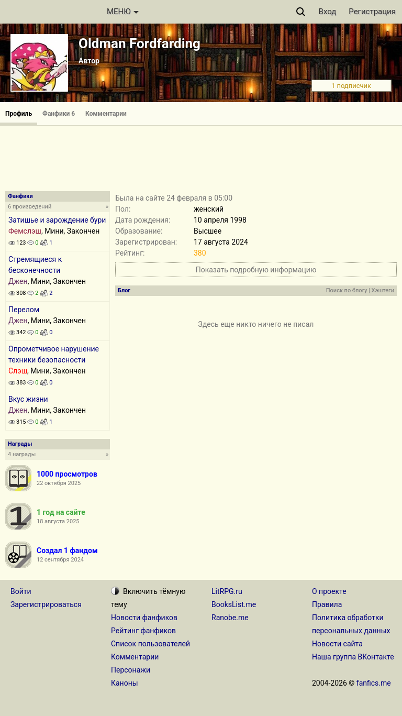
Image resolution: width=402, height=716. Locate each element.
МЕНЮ (123, 11)
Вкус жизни (28, 399)
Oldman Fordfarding (139, 43)
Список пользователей (150, 644)
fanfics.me (373, 683)
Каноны (124, 683)
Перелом (23, 309)
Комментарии (106, 113)
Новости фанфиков (144, 617)
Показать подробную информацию (256, 270)
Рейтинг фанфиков (143, 630)
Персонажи (130, 670)
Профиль (18, 113)
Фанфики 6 (58, 113)
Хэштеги (383, 290)
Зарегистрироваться (46, 604)
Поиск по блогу (346, 290)
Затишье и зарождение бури (57, 220)
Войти (20, 591)
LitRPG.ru (226, 591)
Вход (328, 11)
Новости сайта (337, 644)
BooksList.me (233, 604)
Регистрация (372, 11)
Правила (327, 604)
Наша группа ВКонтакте (353, 657)
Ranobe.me (230, 617)
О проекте (329, 591)
